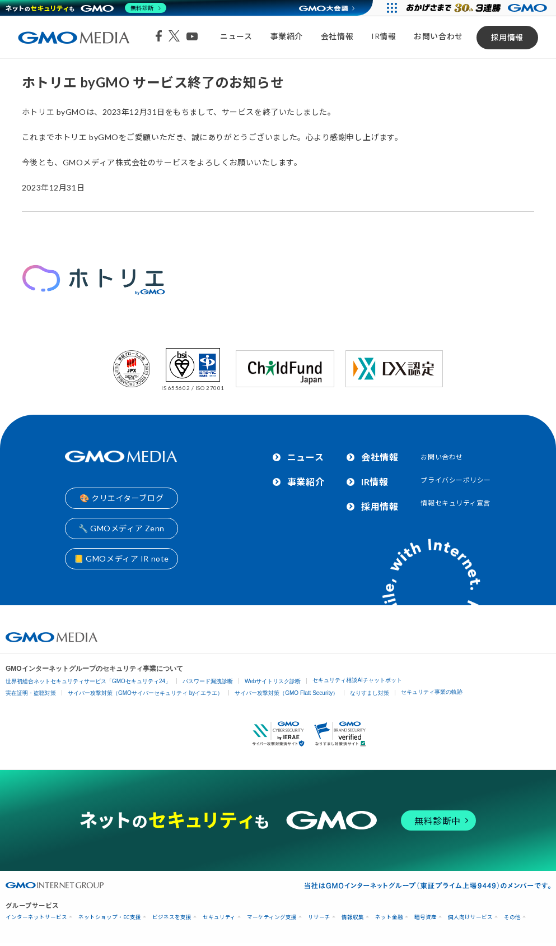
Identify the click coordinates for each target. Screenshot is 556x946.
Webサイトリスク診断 (273, 681)
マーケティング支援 (272, 917)
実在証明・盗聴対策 (31, 693)
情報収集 (353, 917)
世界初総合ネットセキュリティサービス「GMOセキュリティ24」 (88, 681)
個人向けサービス (470, 917)
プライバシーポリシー (455, 480)
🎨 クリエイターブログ (121, 498)
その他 (512, 917)
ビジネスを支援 (171, 917)
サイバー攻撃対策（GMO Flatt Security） (286, 693)
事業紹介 (286, 36)
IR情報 (383, 36)
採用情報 (507, 37)
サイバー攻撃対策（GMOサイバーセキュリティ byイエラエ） (145, 693)
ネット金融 (389, 917)
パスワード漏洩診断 (208, 681)
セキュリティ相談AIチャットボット (356, 680)
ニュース (236, 36)
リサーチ (319, 917)
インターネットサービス (36, 917)
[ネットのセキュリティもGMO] (86, 8)
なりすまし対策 (369, 693)
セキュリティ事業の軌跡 (431, 692)
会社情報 (337, 36)
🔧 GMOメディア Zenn (121, 528)
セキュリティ (219, 917)
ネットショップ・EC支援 (109, 917)
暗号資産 (425, 917)
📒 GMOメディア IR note (121, 558)
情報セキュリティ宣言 (455, 503)
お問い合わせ (438, 36)
